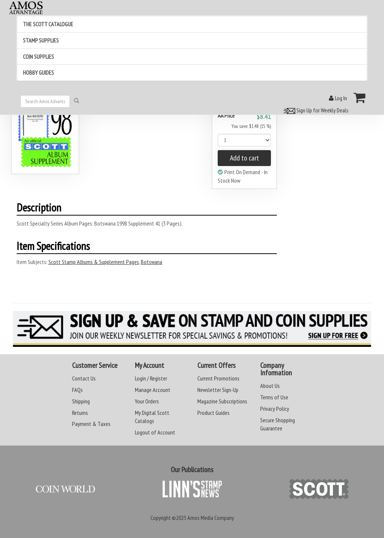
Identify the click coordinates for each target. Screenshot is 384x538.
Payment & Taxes (91, 423)
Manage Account (152, 389)
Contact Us (84, 378)
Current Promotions (218, 378)
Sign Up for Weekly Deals (315, 110)
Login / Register (151, 378)
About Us (270, 385)
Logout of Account (155, 432)
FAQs (77, 389)
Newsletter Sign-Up (217, 389)
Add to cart (244, 158)
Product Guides (213, 412)
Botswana (151, 261)
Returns (80, 412)
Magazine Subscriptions (222, 401)
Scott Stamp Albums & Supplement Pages (93, 261)
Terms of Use (274, 397)
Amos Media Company (210, 517)
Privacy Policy (274, 408)
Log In (338, 98)
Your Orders (147, 401)
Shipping (81, 401)
